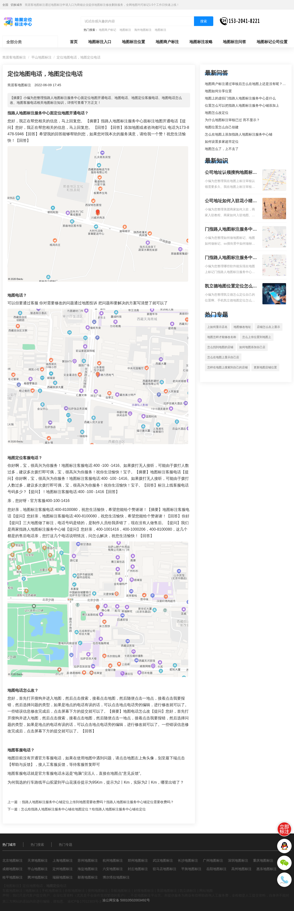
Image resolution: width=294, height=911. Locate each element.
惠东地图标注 (266, 869)
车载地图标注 (12, 890)
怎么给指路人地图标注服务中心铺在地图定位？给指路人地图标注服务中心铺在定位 (83, 809)
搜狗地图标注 (98, 890)
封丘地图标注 (138, 869)
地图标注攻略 (201, 42)
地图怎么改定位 (216, 113)
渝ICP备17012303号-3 (84, 901)
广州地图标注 (213, 860)
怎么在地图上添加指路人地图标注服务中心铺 (238, 134)
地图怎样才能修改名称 (221, 337)
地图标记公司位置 (272, 42)
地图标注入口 (99, 42)
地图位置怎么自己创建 (222, 127)
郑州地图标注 (138, 860)
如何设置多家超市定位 (222, 141)
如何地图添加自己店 (252, 347)
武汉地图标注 (163, 860)
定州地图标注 (63, 869)
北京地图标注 (12, 860)
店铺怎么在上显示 (268, 327)
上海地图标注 (63, 860)
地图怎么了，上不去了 (222, 149)
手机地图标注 (52, 890)
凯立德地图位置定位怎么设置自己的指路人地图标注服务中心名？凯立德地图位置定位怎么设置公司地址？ (231, 286)
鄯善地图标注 (88, 877)
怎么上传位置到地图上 (256, 337)
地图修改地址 (242, 327)
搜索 (203, 21)
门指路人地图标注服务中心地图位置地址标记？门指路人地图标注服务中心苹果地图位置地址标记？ (231, 258)
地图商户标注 (167, 42)
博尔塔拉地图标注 (116, 877)
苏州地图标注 (88, 860)
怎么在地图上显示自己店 (223, 357)
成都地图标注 (12, 869)
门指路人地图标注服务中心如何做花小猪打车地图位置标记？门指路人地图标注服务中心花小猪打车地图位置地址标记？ (231, 230)
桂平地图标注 (12, 877)
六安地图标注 (113, 869)
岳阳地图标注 (216, 869)
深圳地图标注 (238, 860)
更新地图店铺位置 (265, 367)
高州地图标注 (241, 869)
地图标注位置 (133, 42)
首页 (74, 42)
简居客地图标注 (14, 57)
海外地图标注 (143, 30)
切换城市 (16, 5)
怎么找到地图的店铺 (220, 347)
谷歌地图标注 (75, 890)
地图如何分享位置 (218, 91)
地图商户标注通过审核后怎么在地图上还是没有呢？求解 (247, 84)
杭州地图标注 (113, 860)
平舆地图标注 (191, 869)
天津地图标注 (37, 860)
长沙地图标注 (188, 860)
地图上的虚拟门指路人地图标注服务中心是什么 (240, 98)
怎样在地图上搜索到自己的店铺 (227, 367)
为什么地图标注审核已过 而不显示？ (232, 120)
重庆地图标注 (263, 860)
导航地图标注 (121, 890)
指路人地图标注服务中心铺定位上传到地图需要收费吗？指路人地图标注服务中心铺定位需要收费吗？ (98, 802)
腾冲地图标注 (37, 877)
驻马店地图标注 (164, 869)
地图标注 (125, 30)
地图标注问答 (234, 42)
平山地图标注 (41, 57)
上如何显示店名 (217, 327)
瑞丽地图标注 (63, 877)
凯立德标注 (188, 890)
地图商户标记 (107, 30)
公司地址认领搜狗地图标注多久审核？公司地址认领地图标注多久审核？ (231, 173)
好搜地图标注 (144, 890)
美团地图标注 (167, 890)
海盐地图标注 (88, 869)
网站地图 (206, 890)
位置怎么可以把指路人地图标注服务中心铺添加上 (242, 105)
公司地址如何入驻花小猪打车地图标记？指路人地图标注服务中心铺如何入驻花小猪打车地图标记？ (231, 201)
